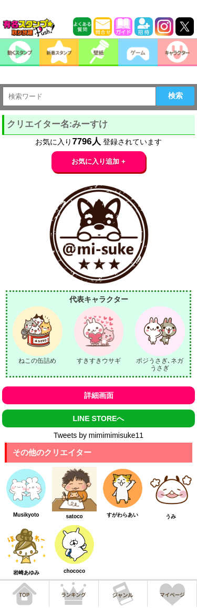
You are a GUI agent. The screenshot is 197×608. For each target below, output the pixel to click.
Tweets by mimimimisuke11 (98, 435)
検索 (175, 95)
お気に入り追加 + (98, 161)
